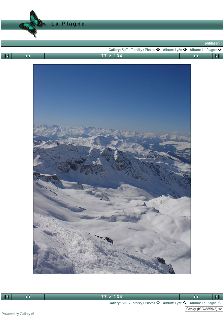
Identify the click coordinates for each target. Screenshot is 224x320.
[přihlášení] (212, 43)
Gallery (25, 314)
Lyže (181, 50)
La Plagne (212, 50)
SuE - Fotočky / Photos (140, 50)
